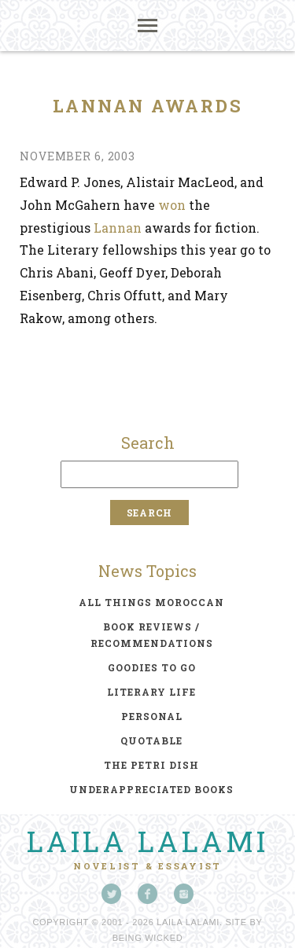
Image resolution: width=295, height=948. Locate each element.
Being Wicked (147, 937)
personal (152, 716)
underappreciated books (151, 789)
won (172, 205)
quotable (151, 740)
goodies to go (152, 667)
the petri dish (151, 765)
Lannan (118, 227)
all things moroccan (151, 602)
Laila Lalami (148, 841)
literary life (151, 691)
